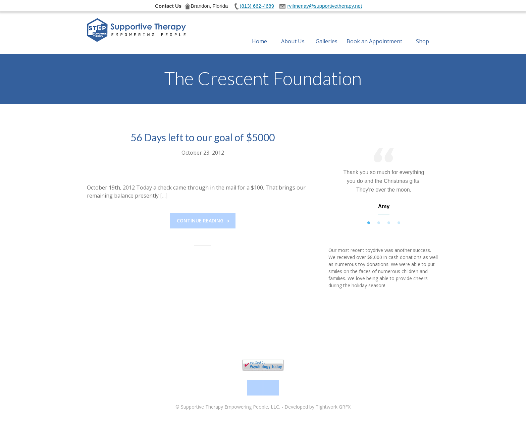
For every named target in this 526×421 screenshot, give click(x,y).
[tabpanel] (383, 183)
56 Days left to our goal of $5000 (202, 137)
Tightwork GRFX (333, 407)
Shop (422, 33)
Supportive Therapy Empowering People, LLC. (230, 407)
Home (259, 33)
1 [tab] (368, 223)
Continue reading (203, 220)
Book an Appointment (374, 33)
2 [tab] (378, 223)
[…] (163, 195)
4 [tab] (399, 223)
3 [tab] (388, 223)
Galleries (326, 33)
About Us (293, 33)
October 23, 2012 (202, 152)
